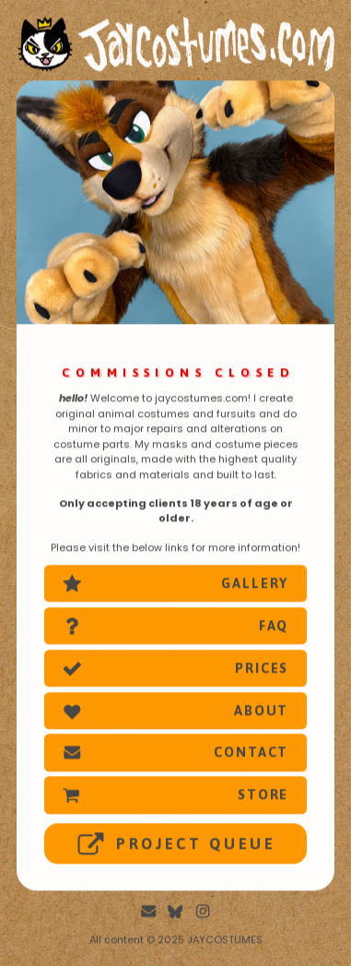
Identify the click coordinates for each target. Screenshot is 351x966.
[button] (176, 584)
